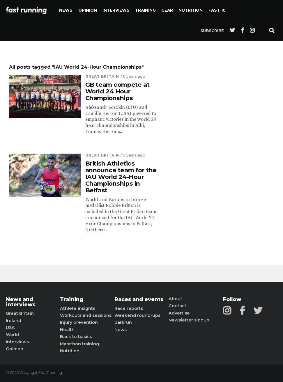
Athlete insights (77, 308)
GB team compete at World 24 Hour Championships (117, 91)
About (175, 299)
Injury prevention (79, 322)
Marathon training (79, 344)
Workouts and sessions (86, 315)
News (65, 10)
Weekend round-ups (137, 315)
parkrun (123, 322)
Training (145, 10)
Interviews (116, 10)
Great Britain (102, 76)
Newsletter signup (189, 320)
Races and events (138, 299)
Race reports (128, 308)
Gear (167, 10)
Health (67, 330)
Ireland (13, 321)
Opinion (87, 10)
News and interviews (21, 302)
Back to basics (76, 337)
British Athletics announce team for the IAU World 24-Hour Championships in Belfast (121, 176)
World (12, 335)
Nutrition (190, 10)
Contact (177, 306)
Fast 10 (217, 10)
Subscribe (212, 30)
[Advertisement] (213, 151)
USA (10, 328)
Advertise (179, 313)
